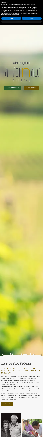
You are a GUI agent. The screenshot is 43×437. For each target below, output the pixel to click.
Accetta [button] (32, 18)
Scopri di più (7, 403)
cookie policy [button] (35, 7)
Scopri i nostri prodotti (13, 87)
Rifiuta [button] (11, 18)
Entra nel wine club (31, 87)
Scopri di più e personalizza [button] (21, 21)
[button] (41, 2)
